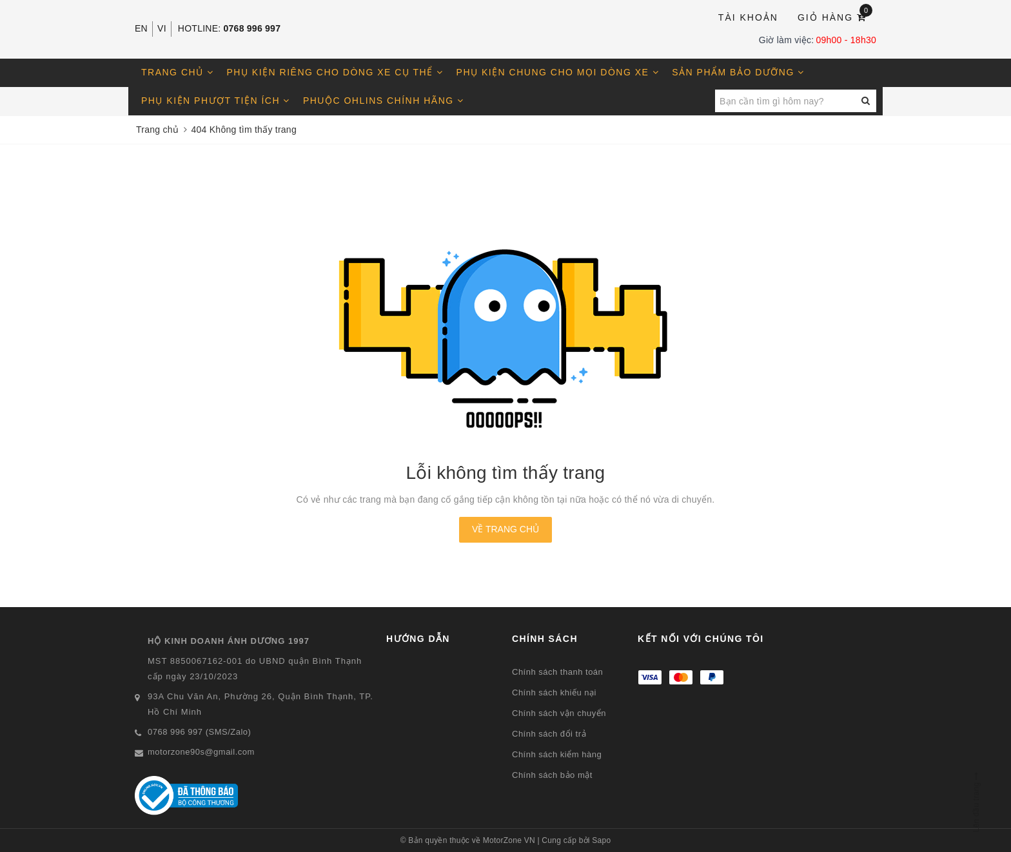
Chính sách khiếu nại (554, 692)
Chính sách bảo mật (552, 775)
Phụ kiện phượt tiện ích (215, 100)
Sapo (601, 840)
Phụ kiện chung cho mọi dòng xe (558, 72)
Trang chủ (177, 72)
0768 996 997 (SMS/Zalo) (199, 732)
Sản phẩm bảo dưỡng (738, 72)
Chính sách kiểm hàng (557, 754)
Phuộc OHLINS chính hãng (383, 100)
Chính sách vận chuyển (559, 713)
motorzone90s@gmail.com (201, 752)
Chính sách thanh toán (557, 672)
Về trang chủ (505, 529)
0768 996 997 (252, 28)
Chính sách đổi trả (549, 734)
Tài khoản (748, 17)
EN (141, 28)
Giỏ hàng (835, 16)
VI (161, 28)
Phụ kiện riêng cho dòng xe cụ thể (335, 72)
